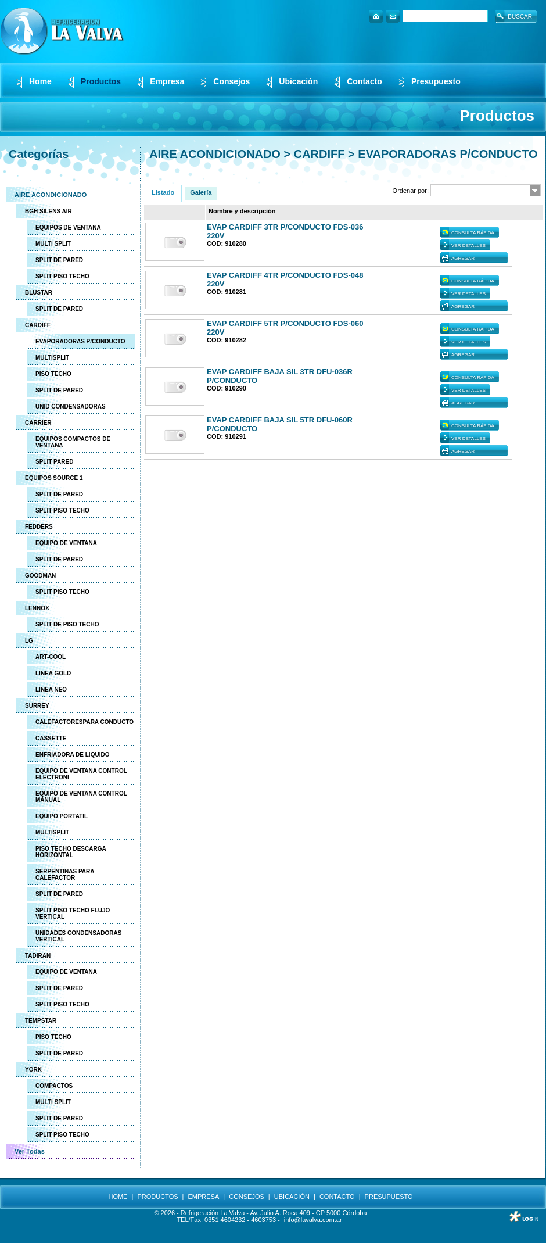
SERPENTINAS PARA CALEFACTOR (65, 874)
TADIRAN (38, 955)
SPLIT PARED (54, 461)
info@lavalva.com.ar (313, 1219)
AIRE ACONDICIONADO (51, 194)
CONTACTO (337, 1196)
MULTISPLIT (52, 357)
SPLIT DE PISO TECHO (67, 624)
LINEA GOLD (53, 673)
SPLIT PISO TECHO (62, 276)
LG (29, 640)
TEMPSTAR (40, 1021)
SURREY (37, 706)
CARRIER (38, 423)
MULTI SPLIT (53, 244)
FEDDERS (39, 527)
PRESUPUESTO (389, 1196)
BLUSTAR (38, 292)
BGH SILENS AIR (48, 211)
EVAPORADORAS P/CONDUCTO (80, 341)
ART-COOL (50, 657)
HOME (117, 1196)
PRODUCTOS (157, 1196)
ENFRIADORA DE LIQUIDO (72, 754)
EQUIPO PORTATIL (61, 816)
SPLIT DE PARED (59, 260)
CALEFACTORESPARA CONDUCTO (84, 722)
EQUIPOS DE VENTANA (68, 227)
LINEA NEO (51, 689)
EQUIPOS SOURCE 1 (53, 478)
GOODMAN (40, 575)
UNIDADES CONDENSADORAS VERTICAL (78, 936)
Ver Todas (30, 1151)
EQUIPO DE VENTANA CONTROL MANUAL (81, 796)
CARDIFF (38, 325)
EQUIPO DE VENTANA (66, 543)
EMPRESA (204, 1196)
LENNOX (37, 608)
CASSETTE (50, 738)
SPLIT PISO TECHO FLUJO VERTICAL (72, 913)
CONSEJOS (246, 1196)
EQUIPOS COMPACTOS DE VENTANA (72, 442)
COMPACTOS (54, 1086)
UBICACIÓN (292, 1196)
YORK (33, 1069)
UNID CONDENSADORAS (70, 406)
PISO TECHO (53, 374)
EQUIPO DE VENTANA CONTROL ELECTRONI (81, 774)
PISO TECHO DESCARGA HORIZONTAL (70, 852)
